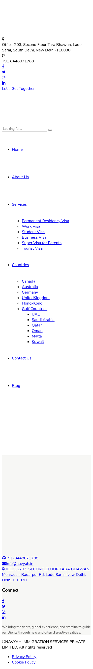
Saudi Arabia (43, 320)
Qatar (37, 325)
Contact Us (21, 358)
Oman (37, 331)
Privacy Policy (24, 657)
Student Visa (33, 232)
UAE (36, 314)
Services (19, 204)
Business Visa (34, 237)
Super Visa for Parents (42, 243)
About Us (20, 177)
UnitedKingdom (36, 298)
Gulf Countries (34, 309)
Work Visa (31, 226)
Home (17, 149)
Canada (28, 281)
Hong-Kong (32, 303)
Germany (30, 292)
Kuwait (38, 341)
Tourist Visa (32, 248)
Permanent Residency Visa (45, 221)
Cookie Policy (23, 662)
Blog (16, 385)
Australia (30, 287)
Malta (37, 336)
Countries (20, 265)
